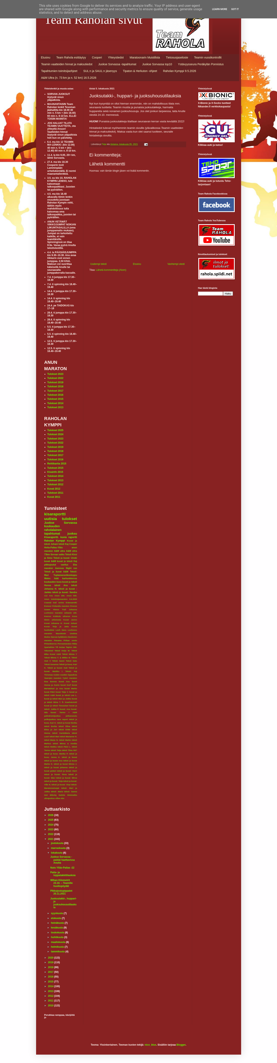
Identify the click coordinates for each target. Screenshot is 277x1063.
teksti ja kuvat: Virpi (61, 784)
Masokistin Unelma (66, 633)
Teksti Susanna (51, 664)
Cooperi (97, 57)
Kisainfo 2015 (55, 472)
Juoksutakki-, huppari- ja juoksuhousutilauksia (63, 903)
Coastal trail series (54, 602)
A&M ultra (59, 551)
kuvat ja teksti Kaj (67, 561)
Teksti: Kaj (71, 671)
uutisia (50, 519)
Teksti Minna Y (69, 654)
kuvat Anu (64, 681)
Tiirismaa (48, 675)
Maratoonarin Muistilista (145, 57)
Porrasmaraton (65, 644)
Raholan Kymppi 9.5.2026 (179, 71)
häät (56, 578)
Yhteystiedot (116, 57)
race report (62, 719)
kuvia (63, 537)
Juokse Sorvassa (60, 522)
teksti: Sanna (70, 791)
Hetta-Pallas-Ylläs (53, 547)
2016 (51, 976)
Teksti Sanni (58, 661)
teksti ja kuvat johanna (56, 767)
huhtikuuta (57, 937)
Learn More (219, 9)
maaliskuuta (58, 942)
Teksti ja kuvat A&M (56, 571)
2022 (51, 834)
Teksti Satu (71, 661)
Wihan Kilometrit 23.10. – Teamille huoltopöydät (61, 883)
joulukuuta (57, 843)
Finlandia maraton (61, 606)
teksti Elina (64, 726)
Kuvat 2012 (53, 488)
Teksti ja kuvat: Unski (65, 558)
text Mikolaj (50, 795)
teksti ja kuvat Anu (53, 761)
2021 (51, 839)
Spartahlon (49, 647)
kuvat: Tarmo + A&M (64, 712)
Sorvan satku (57, 554)
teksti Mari (54, 736)
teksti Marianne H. (68, 736)
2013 (51, 991)
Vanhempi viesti (176, 264)
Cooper (73, 544)
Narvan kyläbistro (59, 637)
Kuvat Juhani (70, 623)
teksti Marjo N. (51, 740)
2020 (51, 957)
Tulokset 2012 (55, 484)
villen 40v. (60, 798)
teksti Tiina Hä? (69, 750)
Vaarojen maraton (53, 678)
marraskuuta (58, 848)
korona (53, 681)
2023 (51, 829)
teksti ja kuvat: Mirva (66, 778)
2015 (51, 981)
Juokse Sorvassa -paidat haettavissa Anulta (62, 859)
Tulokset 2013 (55, 407)
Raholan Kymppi (54, 540)
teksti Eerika (50, 726)
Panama (58, 640)
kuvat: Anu (65, 709)
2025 (51, 819)
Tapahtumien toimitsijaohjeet (59, 71)
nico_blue (150, 1044)
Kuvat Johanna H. (53, 623)
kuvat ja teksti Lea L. (66, 695)
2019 (51, 962)
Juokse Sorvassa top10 (157, 64)
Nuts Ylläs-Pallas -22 (62, 867)
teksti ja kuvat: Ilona (55, 774)
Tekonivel (48, 650)
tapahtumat (52, 533)
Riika (74, 644)
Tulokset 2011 (55, 492)
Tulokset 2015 (55, 399)
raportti (72, 537)
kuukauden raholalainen (53, 528)
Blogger (181, 1044)
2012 (51, 995)
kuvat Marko (71, 688)
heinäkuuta (58, 922)
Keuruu (47, 616)
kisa (46, 681)
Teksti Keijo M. (62, 650)
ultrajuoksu (49, 798)
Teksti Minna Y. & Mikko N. (57, 657)
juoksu (72, 533)
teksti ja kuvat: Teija (53, 781)
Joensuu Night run (66, 568)
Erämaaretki (71, 602)
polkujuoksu (50, 719)
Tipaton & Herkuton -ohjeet (140, 71)
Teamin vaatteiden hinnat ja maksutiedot (66, 64)
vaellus (64, 564)
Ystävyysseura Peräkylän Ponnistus (201, 64)
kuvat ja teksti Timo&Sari (56, 706)
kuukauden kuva (53, 582)
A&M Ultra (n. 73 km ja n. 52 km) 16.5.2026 (68, 77)
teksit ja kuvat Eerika (67, 723)
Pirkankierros (50, 644)
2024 (51, 824)
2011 (51, 1000)
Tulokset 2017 (55, 390)
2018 (51, 967)
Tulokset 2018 (55, 386)
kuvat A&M (50, 561)
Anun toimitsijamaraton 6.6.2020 (60, 599)
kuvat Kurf (65, 685)
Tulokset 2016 (55, 394)
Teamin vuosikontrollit (208, 57)
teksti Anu (61, 585)
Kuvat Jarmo (70, 620)
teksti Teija (56, 750)
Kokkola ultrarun (61, 616)
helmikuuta (58, 946)
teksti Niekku (50, 747)
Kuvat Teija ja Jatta (56, 626)
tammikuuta (58, 951)
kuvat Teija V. (62, 692)
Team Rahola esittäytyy (71, 57)
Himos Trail (59, 609)
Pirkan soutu (70, 640)
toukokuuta (58, 932)
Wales (47, 578)
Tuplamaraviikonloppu (65, 575)
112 (46, 595)
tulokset (69, 519)
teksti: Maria (57, 791)
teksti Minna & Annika (65, 743)
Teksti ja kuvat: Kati (57, 668)
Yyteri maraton (70, 678)
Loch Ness (61, 630)
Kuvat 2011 (53, 497)
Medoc (47, 637)
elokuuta (56, 918)
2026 (51, 815)
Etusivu (45, 57)
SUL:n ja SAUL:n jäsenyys (100, 71)
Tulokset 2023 (55, 374)
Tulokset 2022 (55, 378)
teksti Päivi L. (64, 747)
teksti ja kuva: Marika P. (56, 754)
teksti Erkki (64, 729)
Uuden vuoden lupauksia (65, 675)
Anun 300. (60, 595)
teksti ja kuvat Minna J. (65, 764)
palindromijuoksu (52, 716)
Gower (47, 609)
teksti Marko (65, 740)
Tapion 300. (71, 647)
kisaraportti (55, 514)
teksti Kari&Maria (61, 733)
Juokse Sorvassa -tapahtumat (117, 64)
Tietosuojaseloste (177, 57)
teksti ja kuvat (69, 757)
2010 (51, 1005)
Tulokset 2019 (55, 382)
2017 (51, 972)
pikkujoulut (50, 564)
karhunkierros (69, 578)
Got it (235, 9)
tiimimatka (72, 795)
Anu (51, 595)
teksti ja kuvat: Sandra (64, 592)
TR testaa (60, 647)
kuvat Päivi (49, 692)
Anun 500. (72, 595)
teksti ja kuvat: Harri (67, 771)
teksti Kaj (64, 544)
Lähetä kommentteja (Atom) (111, 270)
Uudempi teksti (98, 264)
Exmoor (48, 606)
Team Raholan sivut (93, 19)
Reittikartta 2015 (56, 463)
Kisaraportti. (51, 537)
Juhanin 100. (70, 613)
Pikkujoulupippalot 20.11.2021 (61, 892)
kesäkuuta (57, 927)
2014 (51, 986)
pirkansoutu (71, 716)
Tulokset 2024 (55, 434)
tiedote (62, 795)
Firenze (73, 606)
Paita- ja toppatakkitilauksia (62, 874)
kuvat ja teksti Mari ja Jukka (57, 699)
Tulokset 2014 (55, 403)
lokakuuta (57, 852)
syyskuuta (57, 913)
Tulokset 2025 (55, 430)
